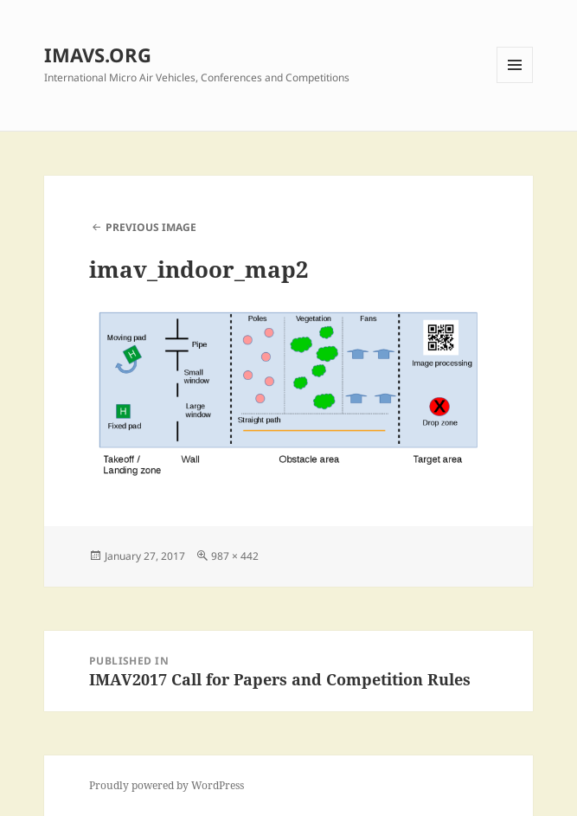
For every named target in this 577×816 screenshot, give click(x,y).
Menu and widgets (515, 82)
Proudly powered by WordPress (166, 785)
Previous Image (151, 227)
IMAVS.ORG (97, 54)
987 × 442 (235, 556)
